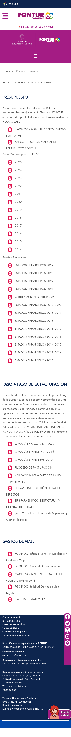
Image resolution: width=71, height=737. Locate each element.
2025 (18, 162)
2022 (18, 185)
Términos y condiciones (14, 686)
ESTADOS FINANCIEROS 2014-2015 (38, 344)
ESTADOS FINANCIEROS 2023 (34, 273)
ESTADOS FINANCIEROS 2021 (34, 289)
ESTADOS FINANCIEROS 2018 (34, 320)
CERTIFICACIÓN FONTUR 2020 (35, 297)
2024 (18, 170)
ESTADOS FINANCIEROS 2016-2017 (38, 328)
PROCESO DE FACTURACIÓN (33, 467)
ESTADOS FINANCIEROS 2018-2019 (38, 312)
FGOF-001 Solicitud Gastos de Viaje (37, 566)
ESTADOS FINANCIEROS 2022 (34, 281)
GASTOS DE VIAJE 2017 (30, 599)
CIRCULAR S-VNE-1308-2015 (34, 459)
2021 (18, 193)
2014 (18, 249)
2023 (18, 178)
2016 (18, 233)
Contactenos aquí (11, 617)
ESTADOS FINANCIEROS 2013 (34, 360)
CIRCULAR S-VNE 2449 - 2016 (34, 451)
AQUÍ (50, 27)
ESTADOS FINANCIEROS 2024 (34, 265)
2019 (18, 209)
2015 (18, 241)
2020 (18, 201)
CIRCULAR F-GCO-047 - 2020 (34, 443)
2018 (18, 217)
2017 (18, 225)
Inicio (7, 71)
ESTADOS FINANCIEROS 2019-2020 (38, 304)
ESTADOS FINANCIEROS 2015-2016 (38, 336)
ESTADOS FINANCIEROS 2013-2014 (38, 352)
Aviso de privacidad (12, 682)
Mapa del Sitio (9, 690)
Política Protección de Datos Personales (22, 679)
